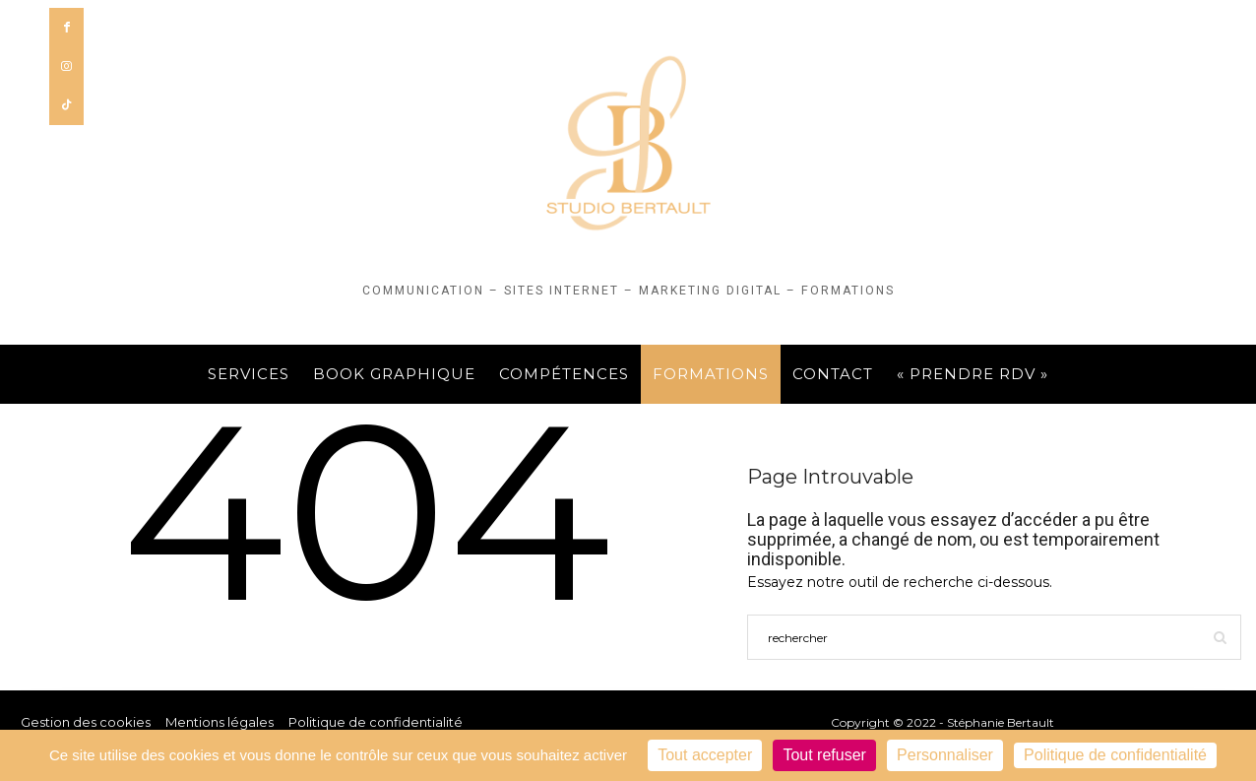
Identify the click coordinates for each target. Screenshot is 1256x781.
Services (248, 373)
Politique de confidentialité (375, 722)
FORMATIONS (711, 373)
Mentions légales (219, 722)
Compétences (564, 373)
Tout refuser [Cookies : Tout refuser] (824, 755)
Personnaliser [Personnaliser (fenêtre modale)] (945, 755)
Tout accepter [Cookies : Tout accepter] (705, 755)
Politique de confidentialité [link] (1115, 755)
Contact (832, 373)
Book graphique (394, 373)
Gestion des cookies (86, 722)
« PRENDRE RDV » (972, 373)
